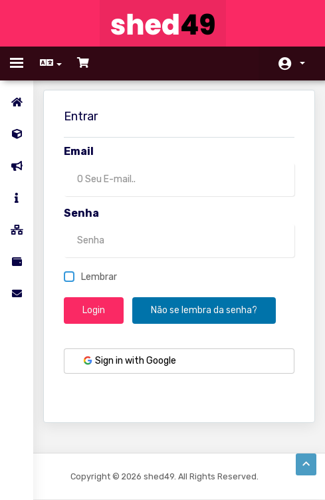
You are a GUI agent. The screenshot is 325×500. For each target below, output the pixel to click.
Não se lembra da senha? (204, 310)
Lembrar (90, 277)
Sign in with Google (129, 360)
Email (79, 151)
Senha (81, 213)
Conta (302, 63)
